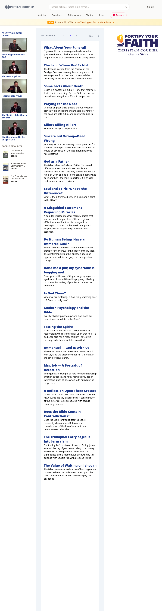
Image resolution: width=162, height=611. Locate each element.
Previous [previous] (48, 35)
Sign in (150, 6)
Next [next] (94, 36)
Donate (118, 15)
